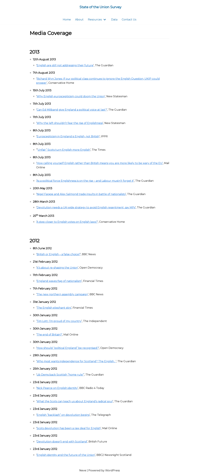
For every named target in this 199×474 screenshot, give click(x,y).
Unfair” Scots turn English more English (64, 150)
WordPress (112, 470)
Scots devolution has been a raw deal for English (69, 428)
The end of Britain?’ (49, 334)
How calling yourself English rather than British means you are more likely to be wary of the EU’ (100, 163)
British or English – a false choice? (58, 254)
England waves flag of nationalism (59, 281)
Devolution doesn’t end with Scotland (62, 441)
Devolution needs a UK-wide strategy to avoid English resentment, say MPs (86, 207)
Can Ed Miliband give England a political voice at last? (72, 109)
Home (67, 19)
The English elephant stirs (54, 307)
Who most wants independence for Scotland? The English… (76, 361)
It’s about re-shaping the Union (57, 267)
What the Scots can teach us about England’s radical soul (75, 401)
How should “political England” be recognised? (68, 348)
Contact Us (129, 19)
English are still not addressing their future (65, 65)
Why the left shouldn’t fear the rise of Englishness (70, 123)
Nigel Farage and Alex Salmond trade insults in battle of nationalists (81, 194)
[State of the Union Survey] (100, 7)
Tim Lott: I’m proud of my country (59, 321)
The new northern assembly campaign (62, 294)
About (79, 19)
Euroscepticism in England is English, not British (68, 136)
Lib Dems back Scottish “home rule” (60, 374)
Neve (82, 470)
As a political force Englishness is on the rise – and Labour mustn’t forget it (85, 180)
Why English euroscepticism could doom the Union (71, 96)
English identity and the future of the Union (66, 455)
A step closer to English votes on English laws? (66, 221)
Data (114, 19)
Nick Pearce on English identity (57, 388)
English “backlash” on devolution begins (63, 414)
